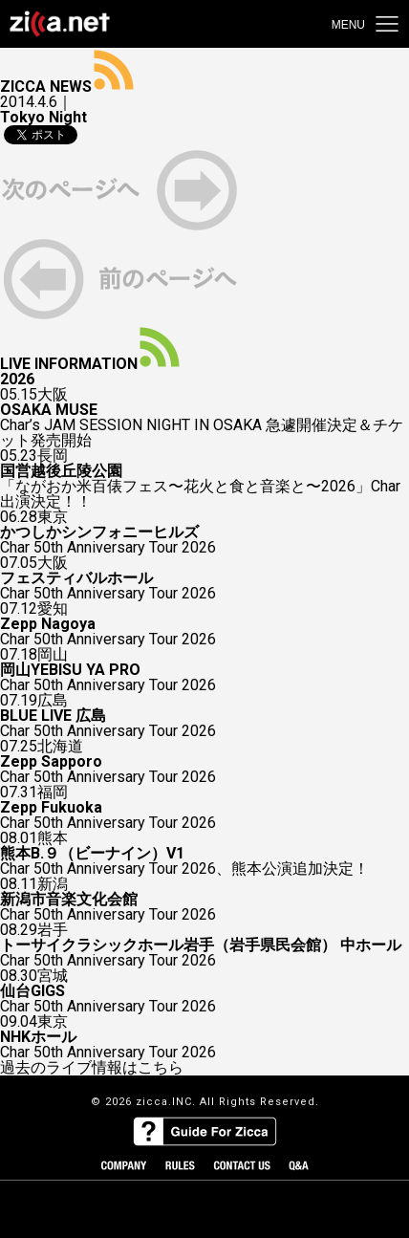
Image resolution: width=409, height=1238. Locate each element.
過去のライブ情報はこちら (91, 1067)
